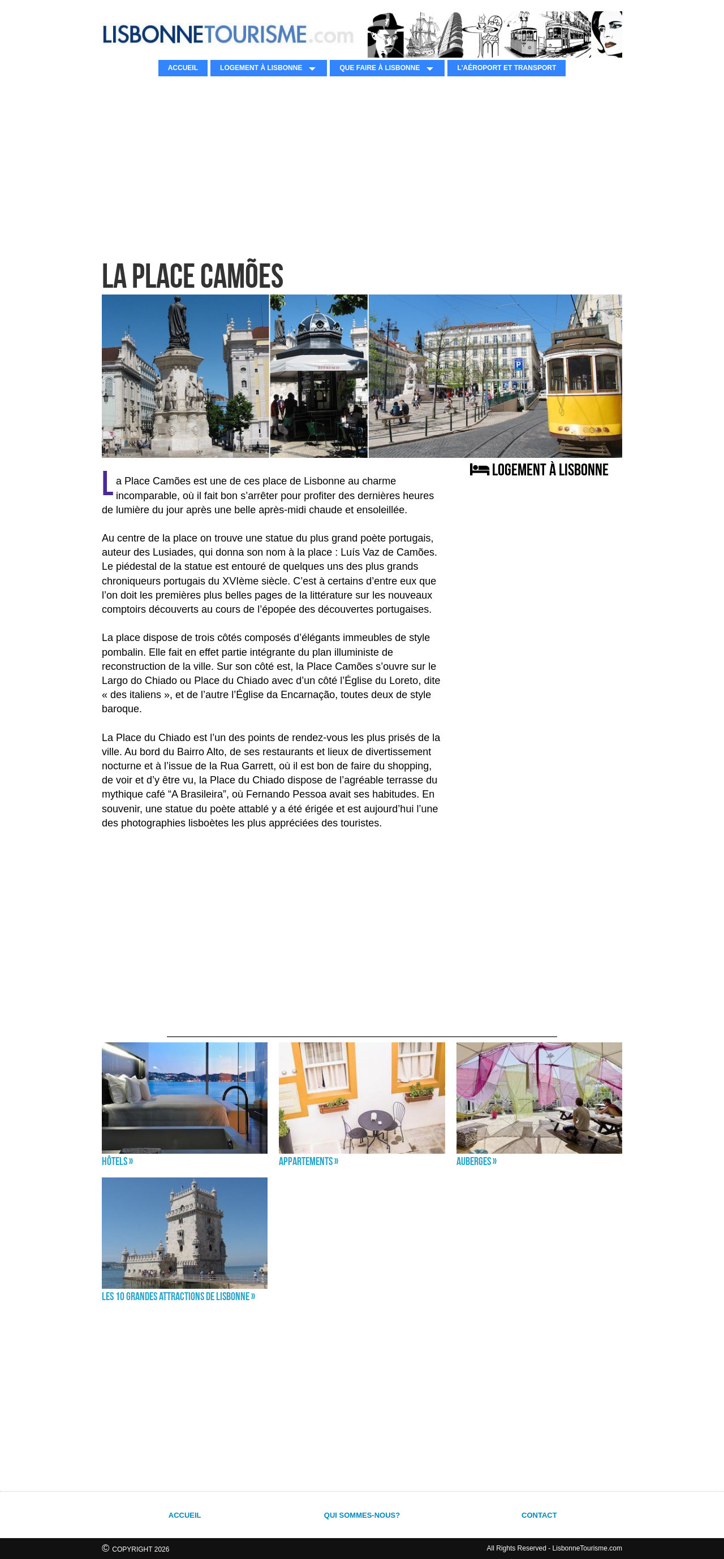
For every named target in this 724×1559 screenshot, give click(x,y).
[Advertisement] (362, 167)
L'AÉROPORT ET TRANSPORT (506, 68)
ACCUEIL (183, 68)
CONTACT (539, 1515)
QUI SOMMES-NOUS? (362, 1515)
